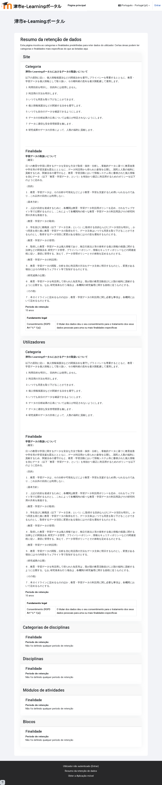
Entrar (158, 5)
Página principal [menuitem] (77, 5)
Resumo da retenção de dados (81, 771)
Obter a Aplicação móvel (81, 775)
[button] (134, 5)
